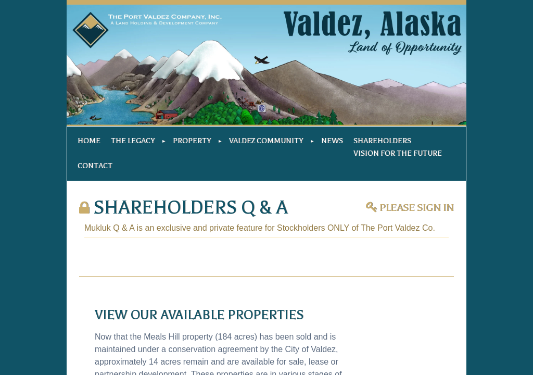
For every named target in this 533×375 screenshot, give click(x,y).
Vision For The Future (397, 153)
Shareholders (382, 140)
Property (192, 140)
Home (89, 140)
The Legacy (133, 140)
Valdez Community (266, 140)
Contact (95, 165)
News (332, 140)
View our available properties (199, 315)
